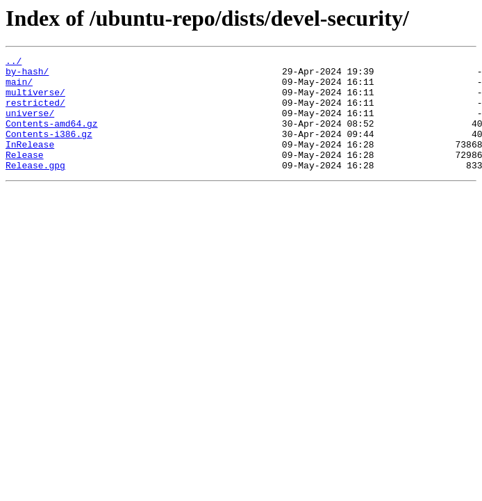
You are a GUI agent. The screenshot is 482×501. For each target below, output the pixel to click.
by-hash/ (27, 75)
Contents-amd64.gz (52, 138)
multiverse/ (35, 100)
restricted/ (35, 112)
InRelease (30, 163)
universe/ (30, 125)
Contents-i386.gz (49, 150)
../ (14, 62)
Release (25, 175)
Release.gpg (35, 188)
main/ (19, 87)
